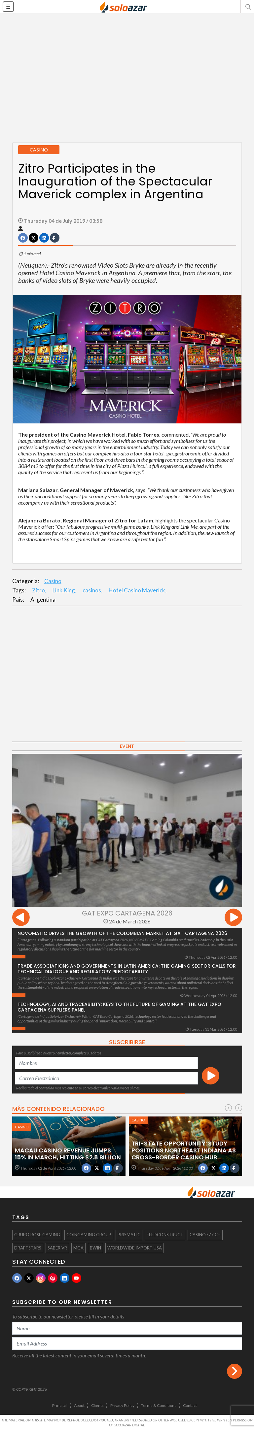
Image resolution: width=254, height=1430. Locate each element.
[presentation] (21, 918)
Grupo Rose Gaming (37, 1234)
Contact (190, 1405)
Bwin (95, 1247)
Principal (59, 1405)
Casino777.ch (205, 1234)
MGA (78, 1247)
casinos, (92, 590)
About (79, 1405)
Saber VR (57, 1247)
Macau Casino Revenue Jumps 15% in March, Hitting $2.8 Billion (68, 1153)
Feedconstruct (165, 1234)
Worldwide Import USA (134, 1247)
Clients (97, 1405)
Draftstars (27, 1247)
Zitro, (39, 590)
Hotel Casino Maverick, (137, 590)
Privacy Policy (122, 1405)
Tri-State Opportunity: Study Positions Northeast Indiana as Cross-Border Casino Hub (183, 1150)
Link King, (64, 590)
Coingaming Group (88, 1234)
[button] (247, 6)
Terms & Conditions (158, 1405)
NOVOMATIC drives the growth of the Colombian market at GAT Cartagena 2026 (122, 933)
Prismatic (129, 1234)
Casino (52, 581)
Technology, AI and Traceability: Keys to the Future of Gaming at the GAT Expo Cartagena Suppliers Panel (119, 1007)
